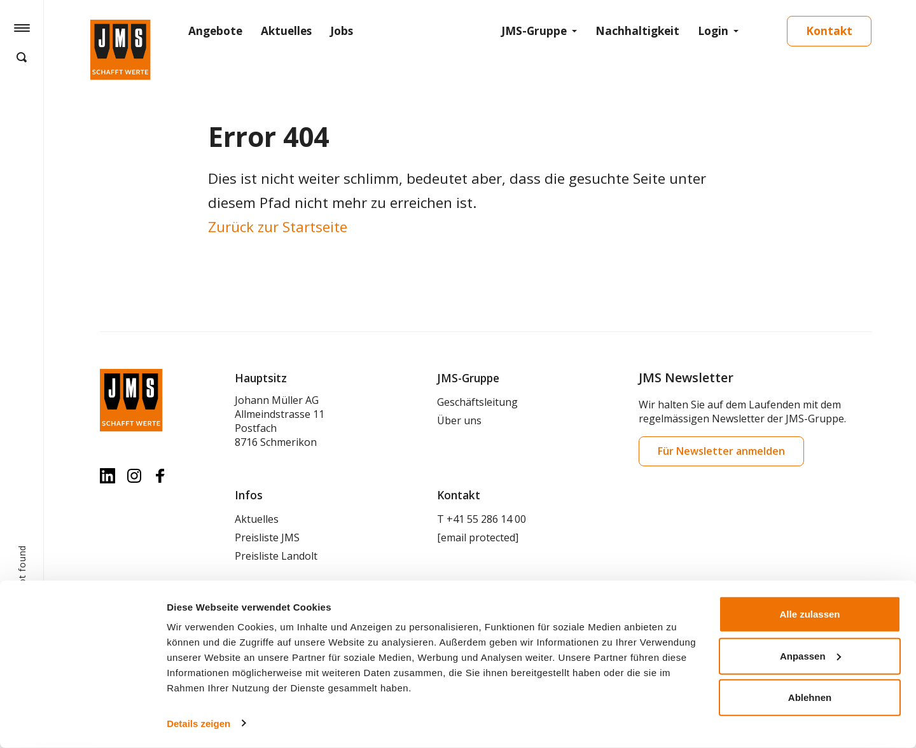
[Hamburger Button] (22, 27)
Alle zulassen (809, 614)
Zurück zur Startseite (277, 227)
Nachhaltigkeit (637, 31)
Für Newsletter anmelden (721, 451)
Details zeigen (198, 722)
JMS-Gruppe (534, 31)
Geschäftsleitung (477, 402)
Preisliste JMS (267, 537)
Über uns (459, 420)
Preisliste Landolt (276, 556)
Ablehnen (809, 697)
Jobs (341, 31)
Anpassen (810, 655)
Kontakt (829, 31)
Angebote (215, 31)
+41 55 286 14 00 (486, 519)
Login (713, 31)
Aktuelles (286, 31)
